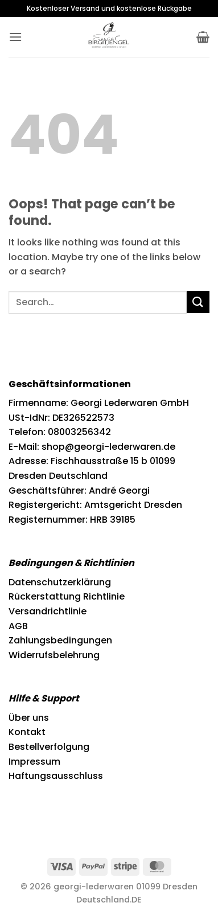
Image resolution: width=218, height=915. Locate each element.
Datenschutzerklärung (60, 582)
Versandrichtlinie (48, 611)
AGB (18, 626)
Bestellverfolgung (49, 746)
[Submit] (198, 302)
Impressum (34, 761)
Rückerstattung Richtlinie (67, 596)
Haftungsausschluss (56, 775)
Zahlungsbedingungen (60, 640)
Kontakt (27, 731)
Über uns (29, 717)
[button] (15, 37)
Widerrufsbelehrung (54, 655)
